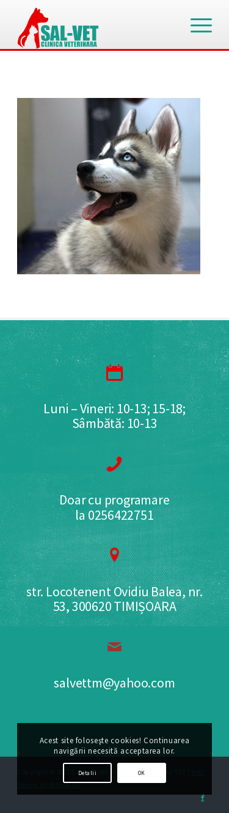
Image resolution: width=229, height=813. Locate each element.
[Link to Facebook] (203, 798)
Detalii (87, 773)
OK (141, 773)
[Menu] (195, 24)
